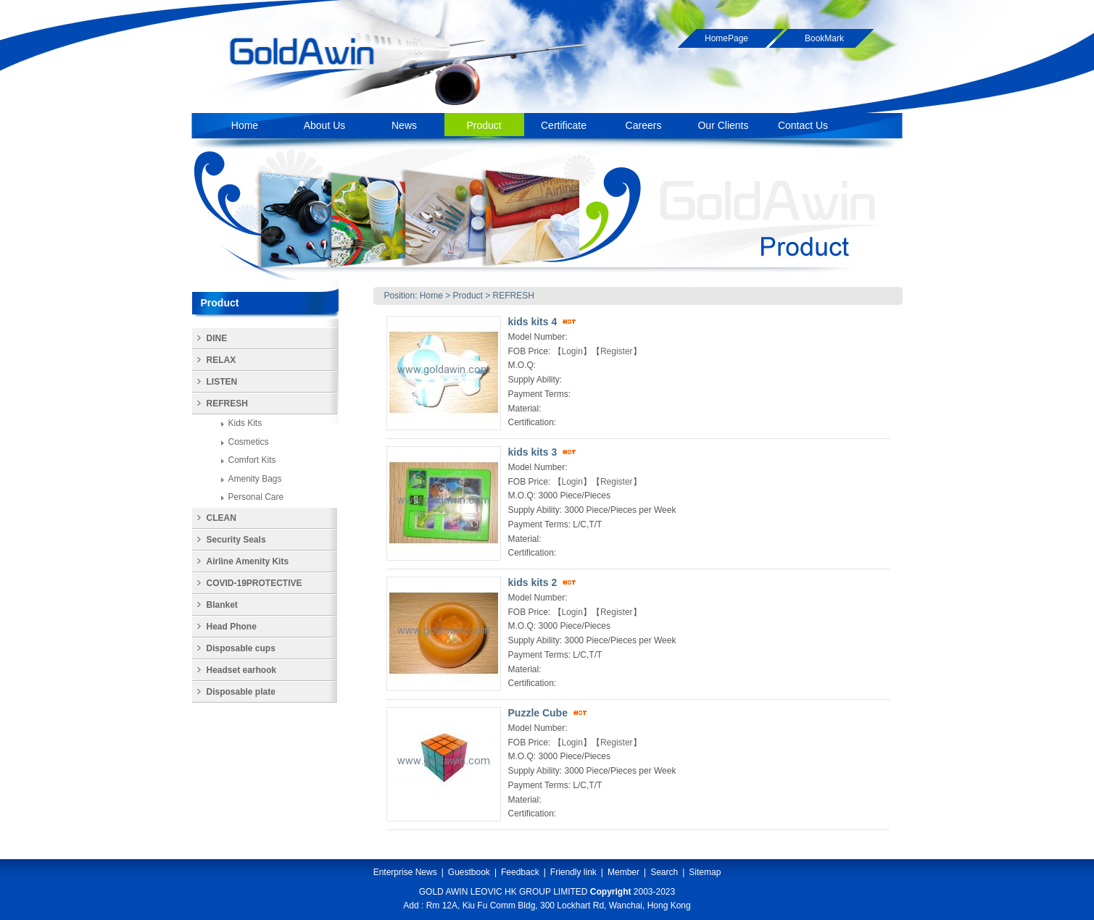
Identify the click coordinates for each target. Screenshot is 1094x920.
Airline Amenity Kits (248, 561)
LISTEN (222, 382)
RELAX (221, 360)
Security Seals (236, 540)
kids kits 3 (533, 452)
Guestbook (469, 872)
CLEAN (221, 518)
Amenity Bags (255, 479)
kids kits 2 (533, 582)
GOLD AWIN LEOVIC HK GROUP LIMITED (503, 892)
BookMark (824, 38)
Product (468, 295)
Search (664, 872)
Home (431, 295)
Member (623, 872)
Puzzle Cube (538, 713)
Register (616, 351)
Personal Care (256, 497)
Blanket (222, 605)
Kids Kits (245, 423)
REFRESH (513, 295)
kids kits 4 (533, 321)
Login (572, 351)
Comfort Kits (252, 460)
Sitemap (705, 872)
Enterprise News (405, 872)
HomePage (726, 38)
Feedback (520, 872)
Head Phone (232, 627)
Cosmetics (248, 442)
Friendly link (573, 872)
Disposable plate (241, 692)
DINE (217, 338)
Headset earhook (242, 670)
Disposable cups (241, 648)
